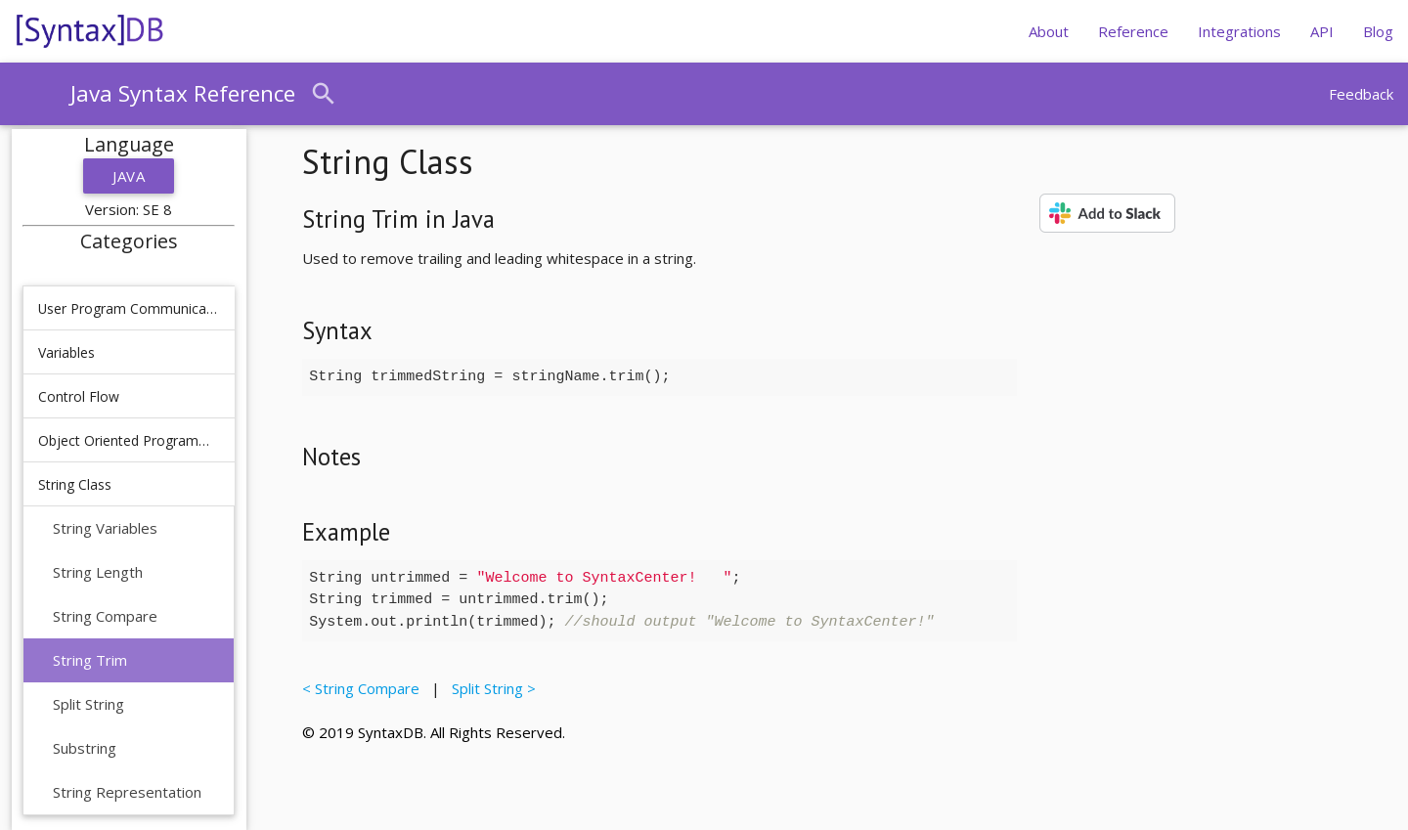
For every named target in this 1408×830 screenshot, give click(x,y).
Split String (88, 704)
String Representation (127, 792)
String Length (98, 572)
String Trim (90, 660)
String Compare (105, 616)
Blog (1378, 31)
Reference (1133, 31)
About (1049, 31)
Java (128, 176)
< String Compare (364, 688)
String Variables (105, 528)
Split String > (490, 688)
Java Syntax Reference (182, 93)
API (1322, 31)
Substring (84, 748)
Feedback (1361, 94)
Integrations (1239, 31)
